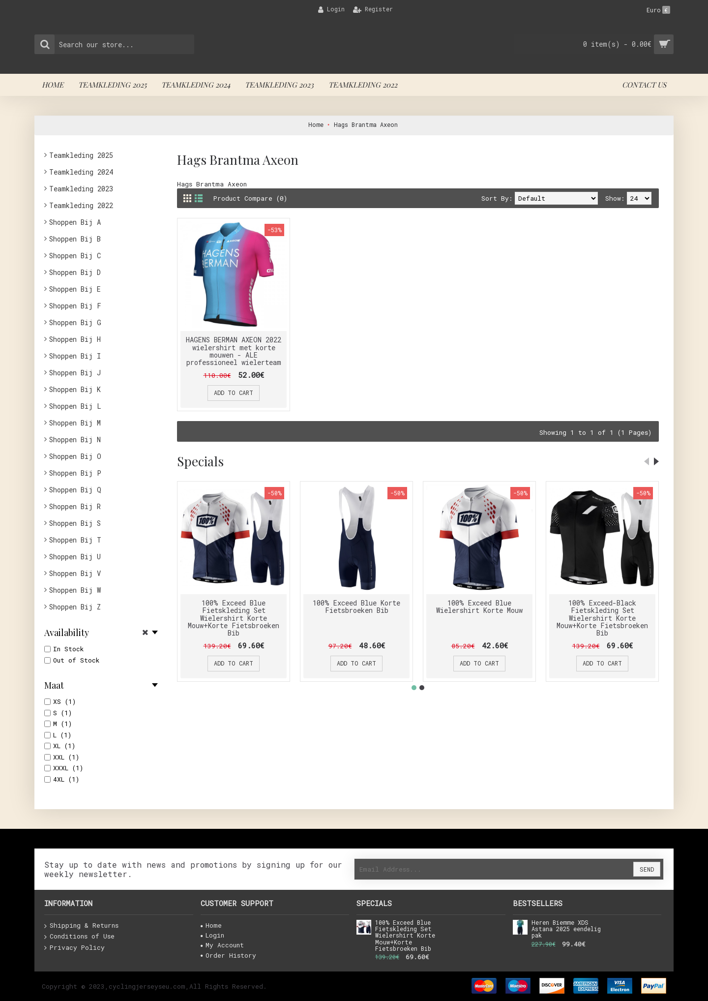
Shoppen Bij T (75, 540)
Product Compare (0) (250, 198)
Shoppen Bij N (75, 439)
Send (647, 869)
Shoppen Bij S (75, 523)
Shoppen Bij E (75, 289)
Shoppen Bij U (75, 556)
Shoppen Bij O (75, 456)
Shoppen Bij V (75, 573)
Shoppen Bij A (75, 222)
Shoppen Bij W (75, 590)
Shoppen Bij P (75, 473)
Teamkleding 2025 (81, 155)
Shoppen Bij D (75, 272)
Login (212, 935)
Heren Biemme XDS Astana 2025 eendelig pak (566, 929)
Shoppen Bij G (75, 322)
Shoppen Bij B (75, 238)
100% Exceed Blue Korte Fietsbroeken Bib (356, 606)
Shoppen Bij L (75, 406)
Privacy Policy (74, 948)
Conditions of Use (79, 936)
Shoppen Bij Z (75, 606)
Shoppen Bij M (75, 422)
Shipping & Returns (81, 926)
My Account (222, 944)
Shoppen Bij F (75, 305)
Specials (200, 461)
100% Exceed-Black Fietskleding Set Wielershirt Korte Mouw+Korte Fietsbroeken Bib (602, 618)
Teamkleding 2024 (81, 172)
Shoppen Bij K (75, 389)
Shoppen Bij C (75, 255)
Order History (228, 955)
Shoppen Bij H (75, 339)
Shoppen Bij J (75, 372)
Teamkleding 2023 (81, 188)
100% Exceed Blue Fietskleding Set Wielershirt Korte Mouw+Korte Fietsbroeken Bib (233, 618)
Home (211, 925)
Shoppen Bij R (75, 506)
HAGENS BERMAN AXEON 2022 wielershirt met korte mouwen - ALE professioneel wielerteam (233, 351)
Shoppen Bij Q (75, 489)
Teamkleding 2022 (81, 205)
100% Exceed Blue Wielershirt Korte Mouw (479, 606)
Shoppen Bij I (75, 356)
